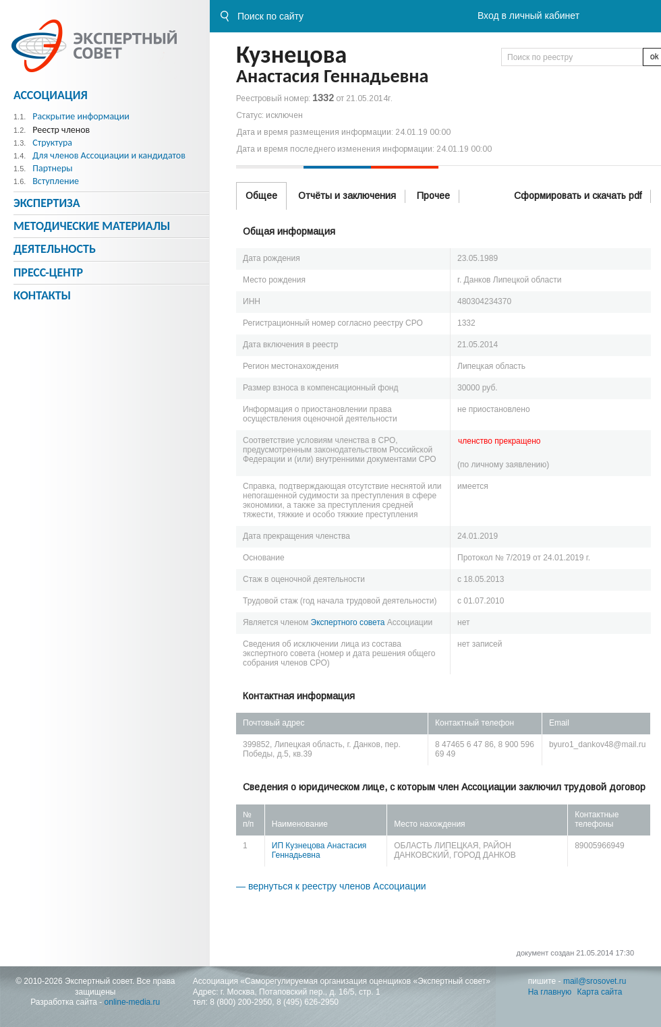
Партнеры (52, 168)
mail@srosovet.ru (595, 981)
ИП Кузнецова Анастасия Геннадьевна (319, 850)
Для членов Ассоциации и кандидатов (108, 155)
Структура (52, 142)
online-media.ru (133, 1002)
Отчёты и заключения (347, 195)
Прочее (433, 195)
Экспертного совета (348, 622)
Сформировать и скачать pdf (577, 195)
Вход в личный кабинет (528, 15)
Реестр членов (61, 130)
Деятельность (54, 248)
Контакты (42, 295)
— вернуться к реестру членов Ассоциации (331, 886)
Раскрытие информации (81, 116)
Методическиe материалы (91, 225)
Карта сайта (600, 992)
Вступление (55, 181)
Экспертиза (46, 203)
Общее (261, 195)
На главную (549, 992)
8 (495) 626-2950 (308, 1002)
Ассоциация (50, 95)
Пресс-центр (48, 272)
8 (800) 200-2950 (241, 1002)
